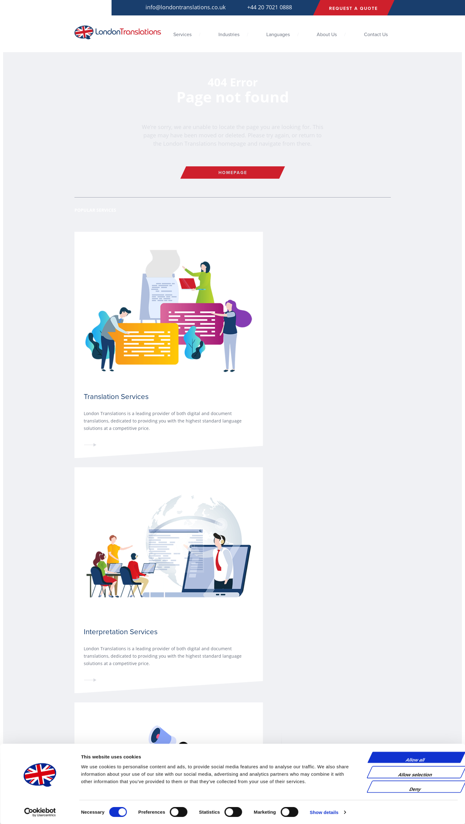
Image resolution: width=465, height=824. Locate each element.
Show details (324, 811)
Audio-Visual (173, 732)
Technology (260, 732)
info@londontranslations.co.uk (186, 7)
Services (182, 34)
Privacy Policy (87, 732)
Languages (278, 34)
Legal (254, 725)
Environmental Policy (94, 740)
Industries (228, 34)
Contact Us (376, 34)
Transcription (174, 740)
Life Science (260, 717)
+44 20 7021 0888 (269, 7)
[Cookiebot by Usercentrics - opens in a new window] (40, 812)
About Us (327, 34)
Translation (172, 717)
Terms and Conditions (95, 725)
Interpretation (174, 725)
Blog (78, 717)
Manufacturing (262, 740)
